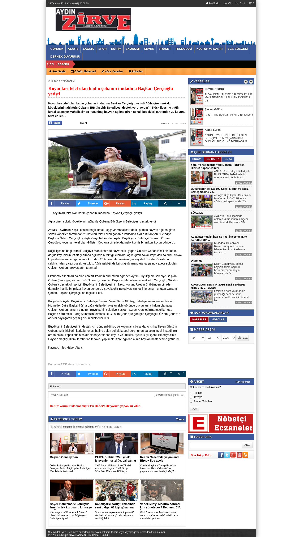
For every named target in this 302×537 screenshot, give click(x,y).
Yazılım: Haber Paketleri (231, 533)
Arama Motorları (201, 401)
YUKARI (280, 531)
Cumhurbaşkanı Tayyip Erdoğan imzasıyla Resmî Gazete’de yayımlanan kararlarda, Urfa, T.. (158, 468)
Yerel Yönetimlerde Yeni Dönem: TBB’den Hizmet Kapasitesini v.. (218, 166)
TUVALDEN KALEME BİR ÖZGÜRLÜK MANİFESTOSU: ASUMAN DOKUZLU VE (228, 98)
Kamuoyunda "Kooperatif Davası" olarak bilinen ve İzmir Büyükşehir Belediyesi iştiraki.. (68, 515)
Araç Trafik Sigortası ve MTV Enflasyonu (229, 115)
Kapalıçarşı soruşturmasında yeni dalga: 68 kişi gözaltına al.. (115, 507)
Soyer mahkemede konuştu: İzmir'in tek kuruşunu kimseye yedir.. (71, 507)
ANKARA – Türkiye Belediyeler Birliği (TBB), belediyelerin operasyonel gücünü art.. (232, 175)
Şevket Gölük (213, 110)
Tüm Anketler (242, 381)
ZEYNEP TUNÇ (214, 89)
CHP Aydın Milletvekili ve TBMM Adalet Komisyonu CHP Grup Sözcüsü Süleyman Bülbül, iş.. (113, 468)
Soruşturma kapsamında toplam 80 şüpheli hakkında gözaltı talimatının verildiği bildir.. (114, 515)
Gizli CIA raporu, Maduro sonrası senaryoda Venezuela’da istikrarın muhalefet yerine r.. (159, 515)
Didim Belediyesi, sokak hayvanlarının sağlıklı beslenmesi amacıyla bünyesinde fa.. (228, 269)
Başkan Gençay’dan (64, 457)
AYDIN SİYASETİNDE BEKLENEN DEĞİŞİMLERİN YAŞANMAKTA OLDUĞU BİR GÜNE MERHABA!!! (226, 138)
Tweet (83, 123)
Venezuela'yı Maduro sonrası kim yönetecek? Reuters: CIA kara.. (160, 507)
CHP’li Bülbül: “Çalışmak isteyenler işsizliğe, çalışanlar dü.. (115, 460)
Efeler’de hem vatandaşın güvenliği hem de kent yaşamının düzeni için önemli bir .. (231, 296)
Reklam (196, 392)
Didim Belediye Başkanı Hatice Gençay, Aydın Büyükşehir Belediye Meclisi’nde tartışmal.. (70, 468)
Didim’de (196, 260)
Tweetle (87, 203)
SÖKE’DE (197, 212)
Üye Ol (227, 3)
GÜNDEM (68, 80)
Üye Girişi (240, 3)
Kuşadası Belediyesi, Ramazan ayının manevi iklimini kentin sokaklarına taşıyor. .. (229, 248)
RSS (251, 3)
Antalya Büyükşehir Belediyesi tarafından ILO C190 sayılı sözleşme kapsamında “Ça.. (232, 198)
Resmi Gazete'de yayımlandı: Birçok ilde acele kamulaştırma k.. (160, 460)
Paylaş (59, 203)
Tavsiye (196, 397)
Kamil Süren (213, 130)
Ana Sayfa (212, 3)
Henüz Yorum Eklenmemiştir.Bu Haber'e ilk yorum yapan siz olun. (95, 406)
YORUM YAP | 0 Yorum (169, 395)
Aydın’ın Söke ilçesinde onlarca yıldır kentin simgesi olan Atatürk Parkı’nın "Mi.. (231, 219)
